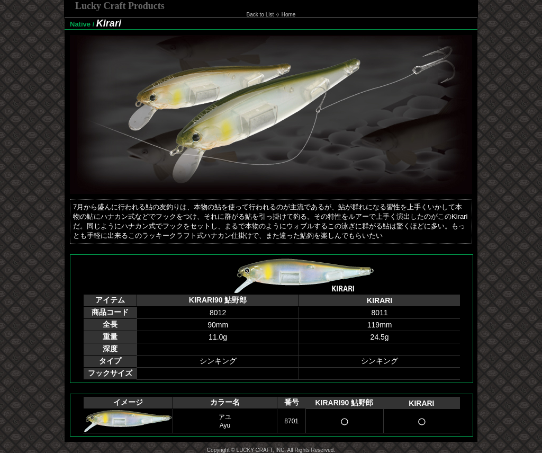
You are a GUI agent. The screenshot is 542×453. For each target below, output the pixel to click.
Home (289, 14)
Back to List (260, 14)
